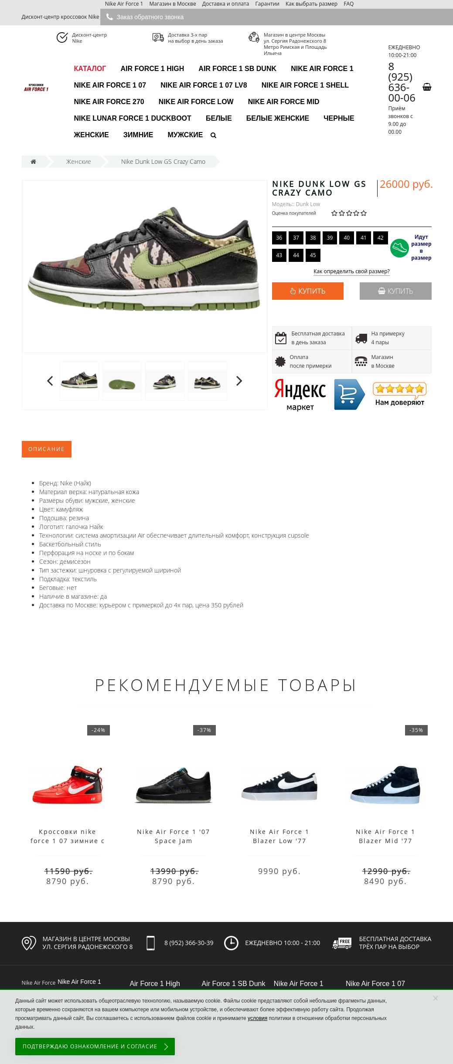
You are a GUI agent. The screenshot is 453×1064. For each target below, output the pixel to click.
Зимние (138, 135)
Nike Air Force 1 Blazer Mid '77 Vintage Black (386, 840)
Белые (219, 118)
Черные (339, 118)
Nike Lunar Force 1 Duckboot (132, 118)
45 (313, 255)
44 (296, 255)
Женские (91, 135)
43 (279, 255)
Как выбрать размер (311, 3)
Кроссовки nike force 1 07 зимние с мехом (68, 840)
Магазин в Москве (173, 3)
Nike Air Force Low (196, 101)
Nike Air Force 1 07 (110, 85)
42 (381, 237)
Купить (395, 291)
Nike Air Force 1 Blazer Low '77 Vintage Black (280, 840)
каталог (90, 68)
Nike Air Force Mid (284, 101)
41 (364, 237)
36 (279, 237)
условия (257, 1018)
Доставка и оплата (225, 3)
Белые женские (277, 118)
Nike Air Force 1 (124, 3)
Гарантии (267, 3)
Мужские (185, 135)
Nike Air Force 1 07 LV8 (203, 85)
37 (296, 237)
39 (330, 237)
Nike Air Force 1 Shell (305, 85)
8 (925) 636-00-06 (402, 82)
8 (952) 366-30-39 (189, 943)
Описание (46, 449)
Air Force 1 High (152, 68)
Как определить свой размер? (351, 271)
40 (347, 237)
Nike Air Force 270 (109, 101)
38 (313, 237)
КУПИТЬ (311, 291)
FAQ (349, 3)
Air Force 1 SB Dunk (237, 68)
